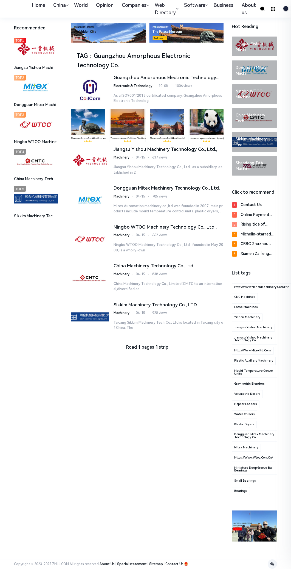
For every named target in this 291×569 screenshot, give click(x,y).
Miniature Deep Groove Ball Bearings (253, 469)
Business (223, 5)
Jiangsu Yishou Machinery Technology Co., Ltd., (165, 149)
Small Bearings (245, 480)
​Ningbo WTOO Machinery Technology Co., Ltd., (165, 226)
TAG (82, 55)
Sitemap (156, 564)
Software (195, 5)
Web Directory (166, 8)
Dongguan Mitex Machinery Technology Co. (254, 435)
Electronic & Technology (133, 86)
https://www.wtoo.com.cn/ (253, 457)
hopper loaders (245, 404)
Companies (135, 5)
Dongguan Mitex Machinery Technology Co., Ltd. (167, 187)
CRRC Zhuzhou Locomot (255, 244)
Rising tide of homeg (253, 224)
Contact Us (251, 204)
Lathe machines (246, 307)
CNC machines (244, 297)
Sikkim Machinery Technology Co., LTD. (156, 304)
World (81, 5)
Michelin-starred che (256, 234)
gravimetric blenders (249, 383)
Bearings (240, 491)
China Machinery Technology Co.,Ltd (154, 265)
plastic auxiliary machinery (253, 360)
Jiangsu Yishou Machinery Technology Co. (253, 339)
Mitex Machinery (246, 447)
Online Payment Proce (255, 215)
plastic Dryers (244, 424)
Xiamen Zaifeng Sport (255, 254)
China (60, 5)
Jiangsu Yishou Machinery (253, 327)
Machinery (121, 157)
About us (249, 8)
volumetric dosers (247, 394)
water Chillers (244, 414)
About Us (107, 564)
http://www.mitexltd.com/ (252, 350)
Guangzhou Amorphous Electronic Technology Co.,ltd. (165, 77)
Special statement (132, 564)
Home (38, 5)
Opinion (105, 5)
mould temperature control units (253, 372)
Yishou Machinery (247, 317)
